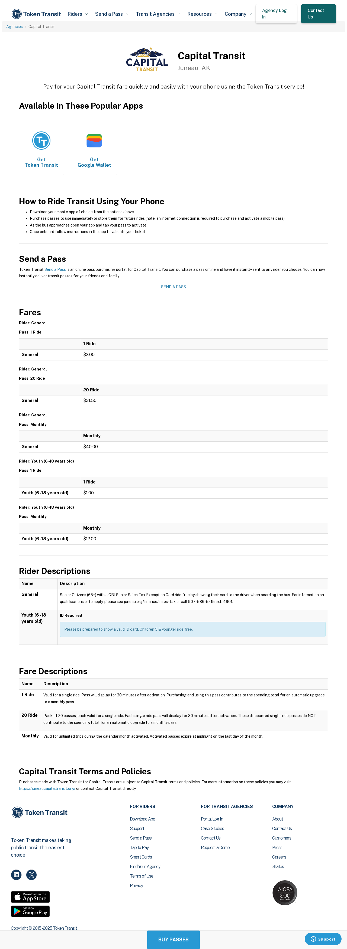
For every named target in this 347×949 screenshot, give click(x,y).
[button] (77, 14)
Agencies (14, 26)
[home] (37, 14)
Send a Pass (55, 269)
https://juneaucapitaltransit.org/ (47, 788)
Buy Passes (173, 939)
